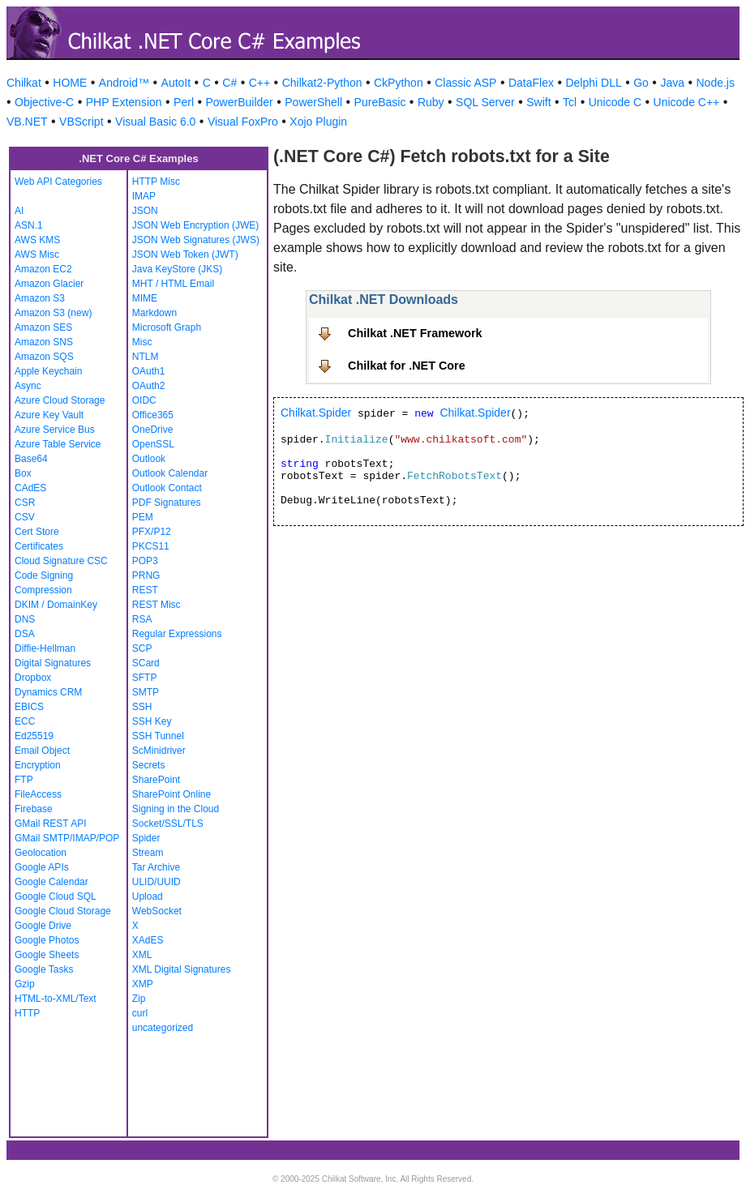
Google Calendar (51, 882)
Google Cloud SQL (55, 896)
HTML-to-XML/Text (55, 998)
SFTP (144, 677)
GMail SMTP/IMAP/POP (67, 838)
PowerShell (313, 102)
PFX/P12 (151, 531)
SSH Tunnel (158, 736)
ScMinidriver (159, 750)
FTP (24, 779)
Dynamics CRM (48, 692)
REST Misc (156, 604)
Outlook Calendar (170, 473)
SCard (146, 663)
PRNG (146, 575)
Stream (148, 852)
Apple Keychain (48, 371)
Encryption (38, 765)
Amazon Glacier (49, 283)
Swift (538, 102)
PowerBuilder (239, 102)
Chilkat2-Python (322, 82)
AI (19, 210)
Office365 (153, 415)
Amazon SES (43, 327)
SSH (142, 706)
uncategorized (162, 1027)
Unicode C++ (687, 102)
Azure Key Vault (49, 415)
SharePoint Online (171, 794)
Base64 (31, 458)
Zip (139, 998)
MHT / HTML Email (173, 283)
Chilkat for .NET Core (406, 365)
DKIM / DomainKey (56, 604)
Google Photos (47, 940)
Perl (184, 102)
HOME (70, 82)
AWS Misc (37, 254)
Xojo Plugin (318, 121)
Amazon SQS (44, 356)
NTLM (145, 356)
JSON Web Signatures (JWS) (195, 240)
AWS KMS (37, 240)
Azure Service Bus (55, 429)
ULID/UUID (156, 882)
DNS (25, 619)
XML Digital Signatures (181, 969)
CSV (25, 517)
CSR (25, 502)
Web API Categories (58, 181)
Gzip (25, 984)
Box (23, 473)
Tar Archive (156, 867)
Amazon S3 (40, 298)
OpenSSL (153, 444)
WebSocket (157, 911)
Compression (43, 590)
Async (28, 385)
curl (140, 1013)
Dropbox (33, 677)
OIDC (144, 400)
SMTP (145, 692)
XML (142, 955)
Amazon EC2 (43, 269)
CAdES (30, 488)
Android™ (124, 82)
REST (145, 590)
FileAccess (38, 794)
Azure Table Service (58, 444)
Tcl (570, 102)
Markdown (154, 313)
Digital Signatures (53, 663)
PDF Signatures (166, 502)
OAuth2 (148, 385)
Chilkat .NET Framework (415, 333)
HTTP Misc (156, 181)
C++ (259, 82)
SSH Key (152, 721)
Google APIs (42, 867)
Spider (146, 838)
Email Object (42, 750)
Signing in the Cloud (175, 809)
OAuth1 (148, 371)
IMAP (144, 196)
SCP (142, 648)
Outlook (148, 458)
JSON (145, 210)
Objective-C (44, 102)
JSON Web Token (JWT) (185, 254)
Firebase (34, 809)
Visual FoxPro (243, 121)
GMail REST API (50, 823)
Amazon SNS (44, 342)
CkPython (398, 82)
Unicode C (615, 102)
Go (641, 82)
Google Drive (43, 925)
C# (229, 82)
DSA (25, 634)
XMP (142, 984)
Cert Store (37, 531)
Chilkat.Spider (316, 412)
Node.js (716, 82)
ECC (25, 721)
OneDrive (153, 429)
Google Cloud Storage (63, 911)
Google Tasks (44, 969)
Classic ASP (465, 82)
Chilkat (23, 82)
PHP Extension (124, 102)
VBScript (81, 121)
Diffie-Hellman (45, 648)
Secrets (148, 765)
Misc (142, 342)
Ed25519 (34, 736)
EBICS (29, 706)
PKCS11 (150, 546)
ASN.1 (29, 225)
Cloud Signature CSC (61, 561)
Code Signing (44, 575)
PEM (142, 517)
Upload (147, 896)
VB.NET (27, 121)
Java (672, 82)
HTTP (27, 1013)
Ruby (431, 102)
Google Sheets (47, 955)
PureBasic (380, 102)
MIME (144, 298)
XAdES (148, 940)
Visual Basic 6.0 (155, 121)
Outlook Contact (167, 488)
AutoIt (176, 82)
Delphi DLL (593, 82)
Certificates (39, 546)
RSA (142, 619)
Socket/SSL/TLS (168, 823)
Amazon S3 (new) (53, 313)
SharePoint (156, 779)
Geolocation (40, 852)
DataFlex (531, 82)
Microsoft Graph (166, 327)
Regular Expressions (177, 634)
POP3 (145, 561)
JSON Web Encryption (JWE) (195, 225)
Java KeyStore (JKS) (177, 269)
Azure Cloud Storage (60, 400)
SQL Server (485, 102)
